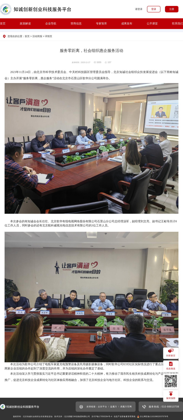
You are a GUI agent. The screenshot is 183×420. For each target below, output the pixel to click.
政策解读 (25, 23)
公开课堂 (152, 23)
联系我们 (177, 23)
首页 (2, 23)
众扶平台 (102, 406)
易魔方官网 (126, 406)
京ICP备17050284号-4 (102, 416)
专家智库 (101, 23)
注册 (171, 9)
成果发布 (126, 23)
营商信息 (76, 23)
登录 (153, 9)
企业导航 (50, 23)
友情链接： (88, 407)
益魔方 (113, 406)
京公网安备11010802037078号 (154, 416)
